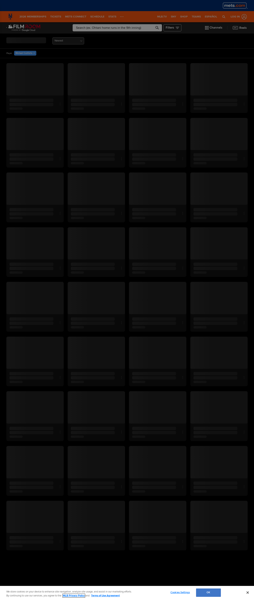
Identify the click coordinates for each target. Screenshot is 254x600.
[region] (127, 593)
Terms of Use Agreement (105, 595)
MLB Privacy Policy (74, 595)
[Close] (247, 592)
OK (208, 592)
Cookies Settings (180, 592)
